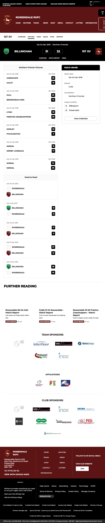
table (64, 58)
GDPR (93, 486)
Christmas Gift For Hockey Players (64, 516)
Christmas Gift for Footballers (82, 510)
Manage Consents (88, 491)
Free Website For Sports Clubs (13, 505)
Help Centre (44, 486)
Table (39, 37)
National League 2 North (12, 4)
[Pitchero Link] (98, 4)
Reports (59, 37)
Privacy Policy (60, 491)
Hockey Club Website (65, 505)
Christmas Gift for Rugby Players (40, 516)
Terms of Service (46, 491)
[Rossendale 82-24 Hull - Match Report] (19, 298)
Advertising (63, 486)
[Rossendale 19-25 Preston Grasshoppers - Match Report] (86, 298)
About (54, 486)
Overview (22, 37)
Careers (73, 486)
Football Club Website (32, 505)
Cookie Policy (73, 491)
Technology (83, 486)
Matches (31, 37)
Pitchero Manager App (20, 510)
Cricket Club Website (48, 505)
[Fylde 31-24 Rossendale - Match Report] (52, 298)
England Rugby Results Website (63, 4)
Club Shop (7, 5)
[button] (18, 23)
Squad (45, 37)
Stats (52, 37)
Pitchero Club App (96, 505)
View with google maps (16, 474)
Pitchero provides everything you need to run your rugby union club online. (19, 490)
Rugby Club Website (81, 505)
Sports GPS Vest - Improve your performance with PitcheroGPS (50, 510)
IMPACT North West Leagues (36, 4)
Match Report (54, 58)
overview (43, 58)
